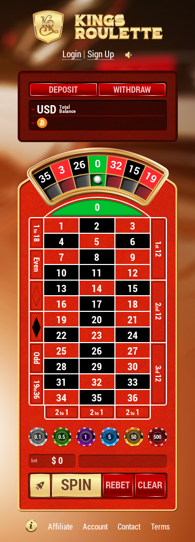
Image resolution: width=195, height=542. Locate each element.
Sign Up (100, 53)
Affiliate (60, 527)
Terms (160, 527)
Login (71, 53)
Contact (129, 527)
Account (95, 527)
